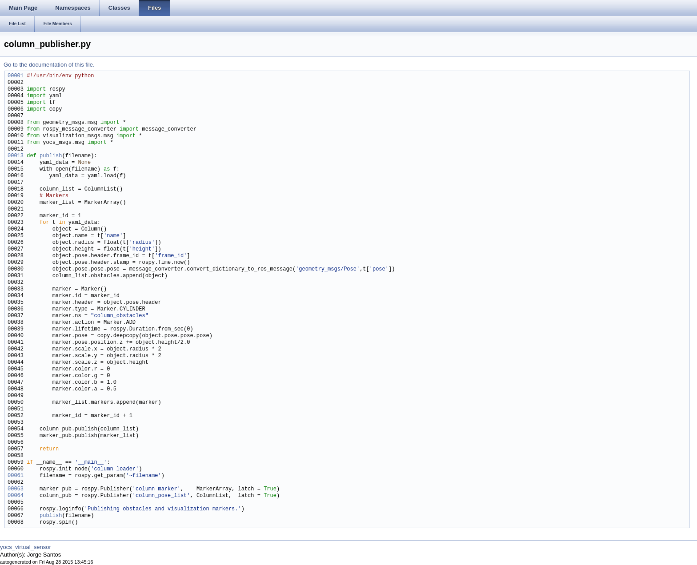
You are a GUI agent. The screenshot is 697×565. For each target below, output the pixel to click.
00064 (16, 496)
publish (51, 156)
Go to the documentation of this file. (49, 64)
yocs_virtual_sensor (25, 547)
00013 (16, 156)
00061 (16, 476)
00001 (16, 76)
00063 (16, 489)
